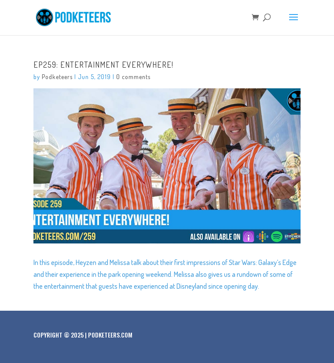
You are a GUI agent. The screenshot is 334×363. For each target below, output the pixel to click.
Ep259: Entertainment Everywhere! (103, 64)
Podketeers (57, 76)
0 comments (133, 76)
